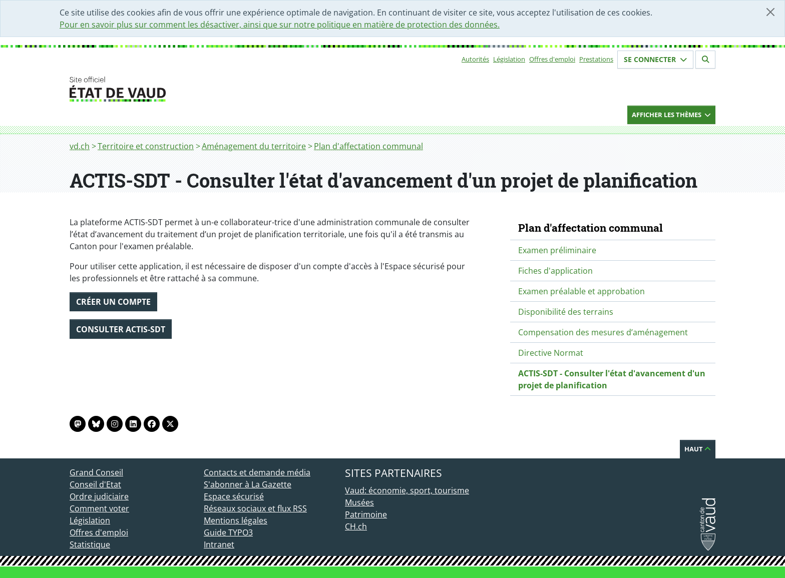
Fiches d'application (555, 270)
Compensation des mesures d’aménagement (603, 332)
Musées (359, 502)
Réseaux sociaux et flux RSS (255, 508)
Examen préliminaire (557, 250)
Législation (509, 59)
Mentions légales (235, 520)
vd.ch (80, 146)
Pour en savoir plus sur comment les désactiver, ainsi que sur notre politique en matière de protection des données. (280, 24)
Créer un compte (113, 301)
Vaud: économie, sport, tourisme (407, 490)
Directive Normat (550, 352)
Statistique (90, 544)
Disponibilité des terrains (565, 311)
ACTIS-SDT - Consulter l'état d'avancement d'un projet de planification (611, 379)
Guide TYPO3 (228, 532)
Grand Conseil (96, 472)
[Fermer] (770, 12)
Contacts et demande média (257, 472)
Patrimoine (366, 514)
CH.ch (356, 526)
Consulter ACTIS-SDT (120, 329)
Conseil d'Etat (95, 484)
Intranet (219, 544)
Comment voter (99, 508)
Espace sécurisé (234, 496)
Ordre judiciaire (99, 496)
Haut (697, 448)
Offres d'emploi (552, 59)
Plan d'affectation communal (368, 146)
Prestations (596, 59)
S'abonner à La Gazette (247, 484)
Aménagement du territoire (254, 146)
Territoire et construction (146, 146)
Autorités (475, 59)
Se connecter (655, 59)
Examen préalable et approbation (581, 291)
